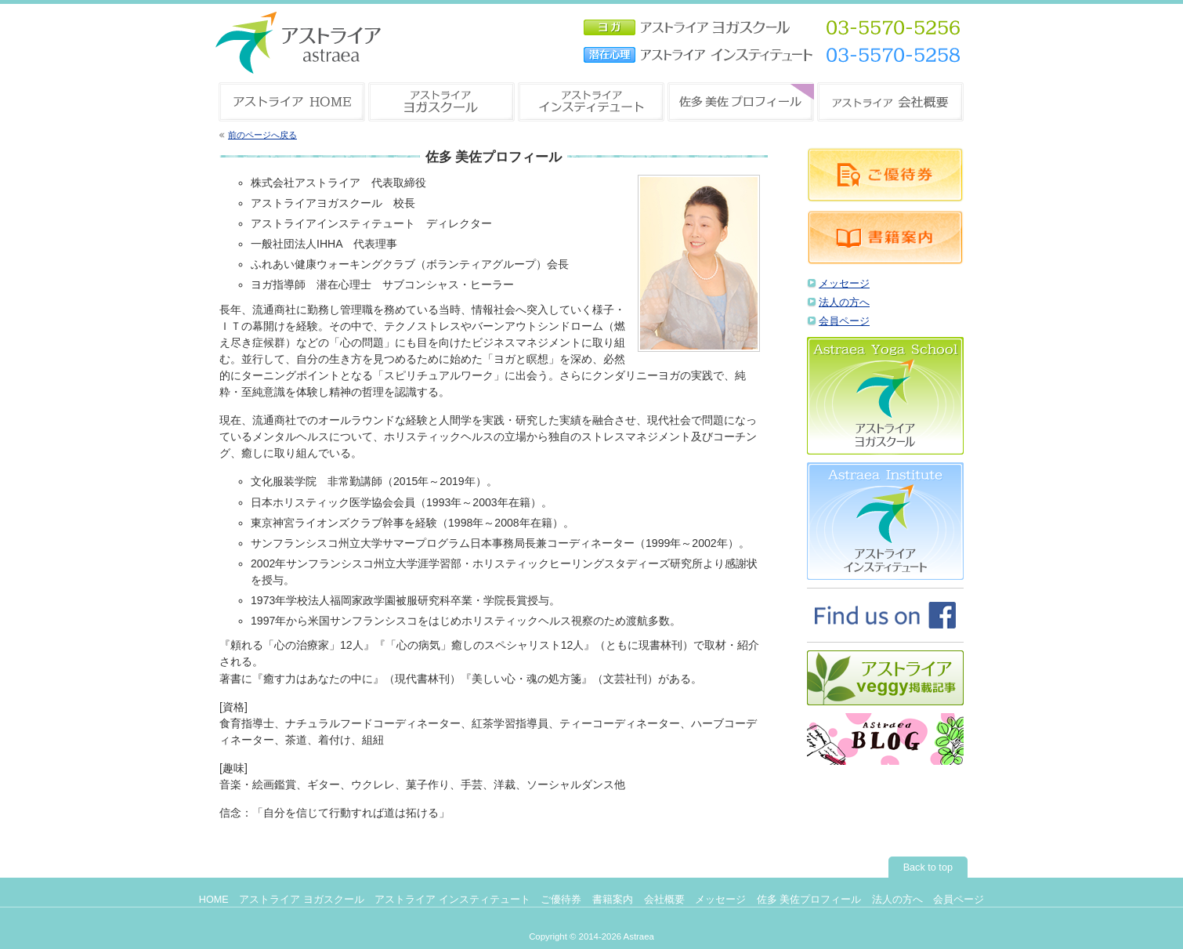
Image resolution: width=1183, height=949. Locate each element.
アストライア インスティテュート (452, 899)
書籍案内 (612, 899)
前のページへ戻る (262, 134)
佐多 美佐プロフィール (809, 899)
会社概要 (664, 899)
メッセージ (844, 283)
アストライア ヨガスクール (301, 899)
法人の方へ (844, 302)
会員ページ (844, 321)
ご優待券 (561, 899)
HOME (214, 899)
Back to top (928, 867)
